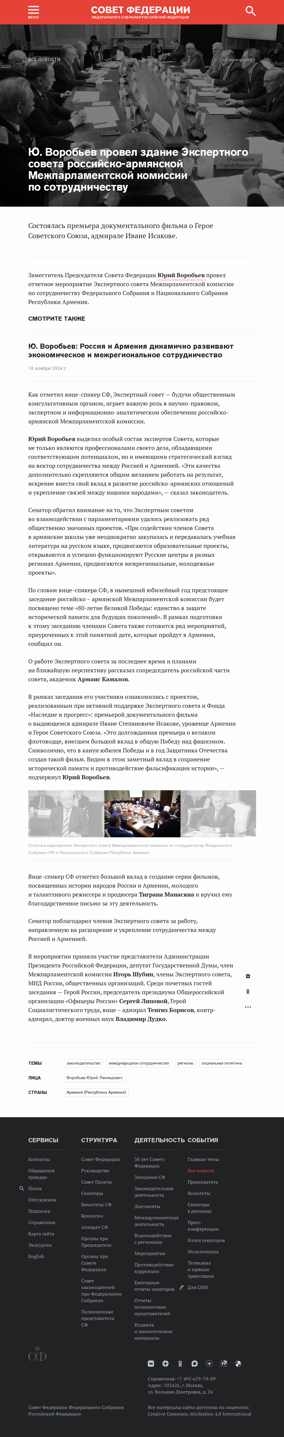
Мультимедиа (203, 1251)
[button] (33, 12)
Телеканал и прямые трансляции (201, 1269)
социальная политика (222, 1063)
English (36, 1256)
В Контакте (248, 976)
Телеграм (209, 1363)
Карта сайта (41, 1234)
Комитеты (199, 1193)
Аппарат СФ (94, 1227)
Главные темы (203, 1159)
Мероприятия (149, 1253)
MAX (195, 1363)
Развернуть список (248, 1007)
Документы (147, 1206)
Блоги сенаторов (206, 1240)
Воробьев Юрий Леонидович (95, 1077)
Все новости (44, 59)
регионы (185, 1063)
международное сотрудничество (139, 1063)
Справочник (42, 1222)
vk (151, 1363)
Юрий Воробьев (182, 275)
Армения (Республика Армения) (96, 1092)
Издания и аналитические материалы (153, 1331)
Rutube (224, 1363)
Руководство (95, 1170)
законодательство (84, 1063)
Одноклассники (247, 991)
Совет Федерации (100, 1159)
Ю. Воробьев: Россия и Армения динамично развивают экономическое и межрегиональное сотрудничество (131, 350)
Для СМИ (198, 1287)
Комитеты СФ (96, 1204)
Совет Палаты (96, 1182)
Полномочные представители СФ (97, 1318)
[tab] (248, 995)
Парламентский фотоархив (238, 1364)
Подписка (39, 1211)
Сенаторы (92, 1193)
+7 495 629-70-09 (196, 1379)
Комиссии (92, 1216)
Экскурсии (40, 1245)
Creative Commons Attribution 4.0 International (199, 1414)
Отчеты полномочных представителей (152, 1306)
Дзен (165, 1363)
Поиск (35, 1188)
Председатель (203, 1182)
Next (161, 815)
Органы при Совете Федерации (94, 1262)
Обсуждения (42, 1200)
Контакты (39, 1159)
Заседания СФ (149, 1177)
